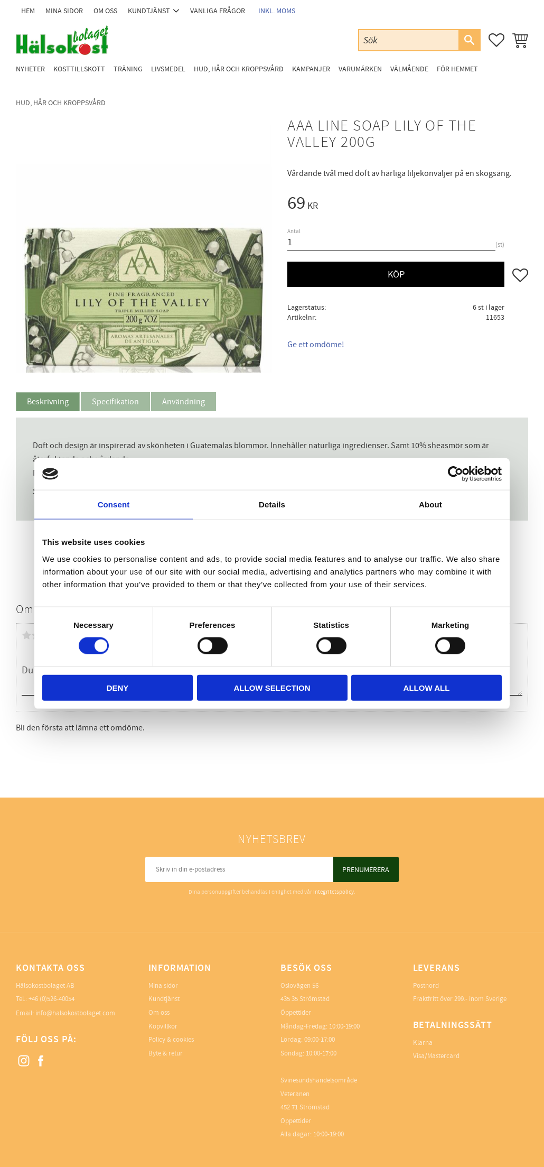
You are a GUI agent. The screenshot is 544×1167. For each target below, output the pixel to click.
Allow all (427, 687)
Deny (118, 687)
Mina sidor (163, 985)
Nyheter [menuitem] (30, 69)
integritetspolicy (333, 892)
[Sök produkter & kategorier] (408, 40)
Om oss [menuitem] (105, 11)
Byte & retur (165, 1053)
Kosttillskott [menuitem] (79, 69)
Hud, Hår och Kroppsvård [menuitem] (239, 69)
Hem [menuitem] (28, 11)
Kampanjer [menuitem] (311, 69)
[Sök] (469, 40)
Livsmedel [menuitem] (168, 69)
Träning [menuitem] (128, 69)
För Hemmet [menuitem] (457, 69)
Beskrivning (48, 401)
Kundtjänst (164, 999)
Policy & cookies (171, 1039)
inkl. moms (276, 11)
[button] (496, 40)
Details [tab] (272, 504)
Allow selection (272, 687)
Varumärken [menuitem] (360, 69)
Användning (183, 401)
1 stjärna (26, 635)
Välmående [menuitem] (409, 69)
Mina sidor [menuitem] (64, 11)
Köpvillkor (162, 1026)
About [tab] (430, 504)
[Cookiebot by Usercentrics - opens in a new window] (455, 474)
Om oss (159, 1012)
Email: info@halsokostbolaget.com (65, 1013)
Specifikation (115, 401)
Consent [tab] (114, 504)
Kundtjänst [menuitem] (149, 11)
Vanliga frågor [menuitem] (217, 11)
